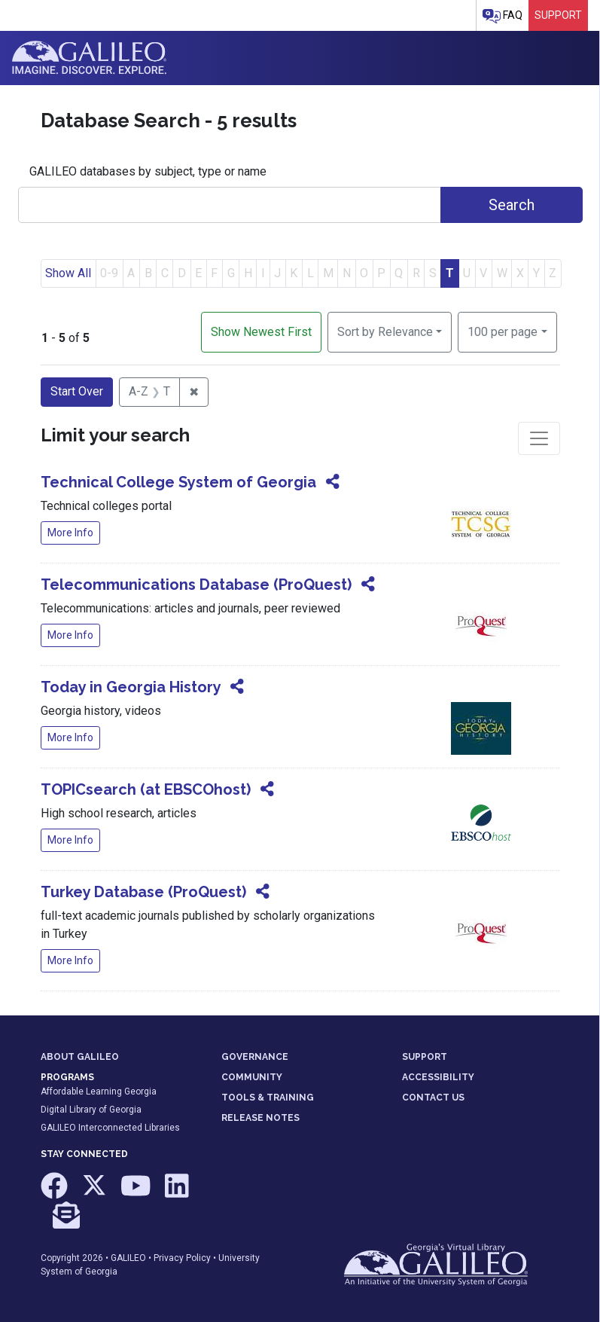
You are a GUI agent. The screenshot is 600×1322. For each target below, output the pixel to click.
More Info (70, 533)
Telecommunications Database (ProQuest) (196, 585)
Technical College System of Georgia (178, 482)
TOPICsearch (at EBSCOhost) (146, 789)
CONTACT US (433, 1097)
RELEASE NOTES (260, 1118)
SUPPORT (424, 1057)
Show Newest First (261, 332)
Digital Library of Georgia (91, 1109)
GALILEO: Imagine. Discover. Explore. (89, 58)
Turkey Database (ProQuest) (143, 892)
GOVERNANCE (254, 1057)
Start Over (76, 391)
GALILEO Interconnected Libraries (110, 1127)
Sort (385, 332)
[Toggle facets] (539, 438)
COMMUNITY (251, 1077)
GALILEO (128, 1258)
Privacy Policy (182, 1258)
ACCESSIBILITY (438, 1077)
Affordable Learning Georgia (99, 1091)
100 (503, 330)
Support (558, 15)
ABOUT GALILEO (80, 1057)
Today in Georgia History (131, 687)
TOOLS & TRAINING (267, 1097)
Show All (68, 273)
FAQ (502, 16)
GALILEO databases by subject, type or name (147, 171)
